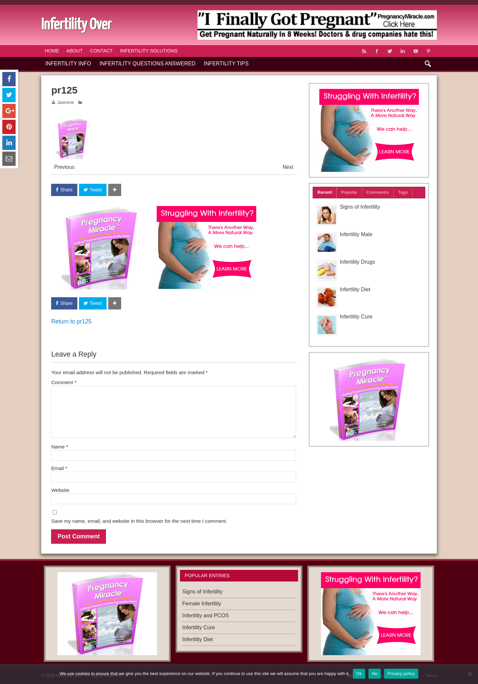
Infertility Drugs (357, 262)
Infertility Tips (226, 63)
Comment (63, 382)
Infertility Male (356, 234)
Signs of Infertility (360, 207)
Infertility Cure (356, 316)
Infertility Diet (355, 289)
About (74, 50)
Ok (359, 673)
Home (52, 50)
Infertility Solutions (149, 50)
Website (60, 490)
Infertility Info (68, 63)
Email (59, 468)
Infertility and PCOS (205, 615)
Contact (101, 50)
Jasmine (65, 102)
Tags (403, 192)
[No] (469, 673)
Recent (324, 192)
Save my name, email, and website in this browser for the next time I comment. (139, 520)
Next (287, 167)
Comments (377, 192)
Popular (349, 192)
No (374, 673)
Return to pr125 (71, 321)
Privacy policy (401, 673)
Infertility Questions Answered (148, 63)
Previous (64, 167)
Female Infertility (201, 603)
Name (59, 446)
